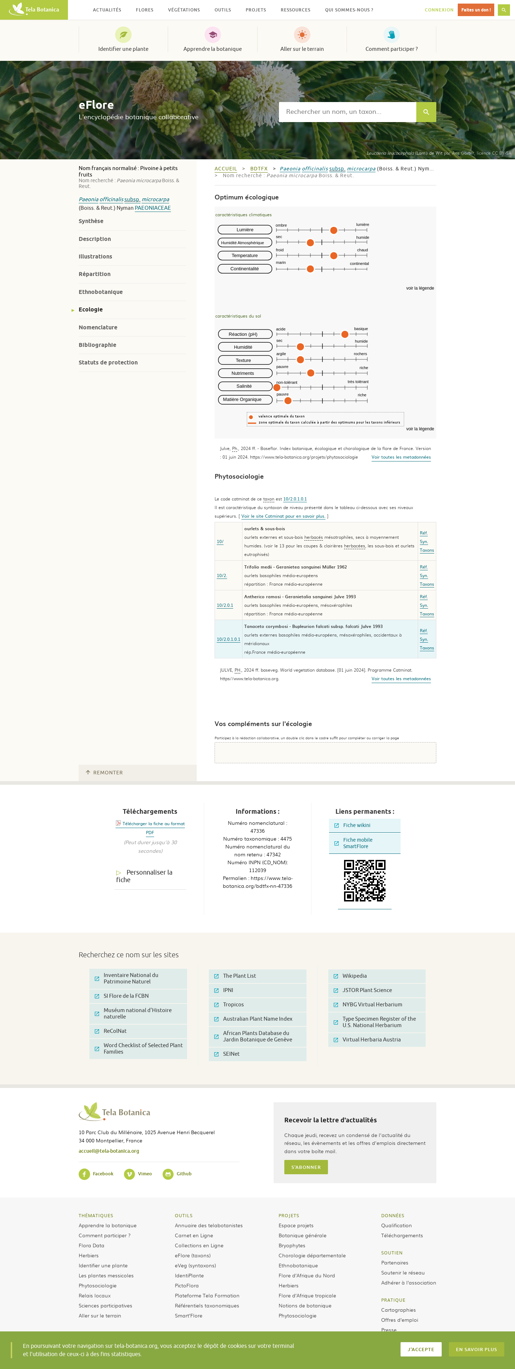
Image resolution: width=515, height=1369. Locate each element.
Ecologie (91, 309)
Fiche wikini (352, 825)
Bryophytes (292, 1245)
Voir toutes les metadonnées (401, 457)
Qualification (396, 1225)
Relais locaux (95, 1295)
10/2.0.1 (225, 605)
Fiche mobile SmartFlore (353, 843)
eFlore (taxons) (193, 1255)
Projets (289, 1215)
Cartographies (398, 1309)
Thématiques (96, 1215)
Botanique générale (303, 1235)
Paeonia (88, 199)
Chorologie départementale (312, 1255)
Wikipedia (350, 976)
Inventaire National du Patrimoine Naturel (126, 978)
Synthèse (91, 221)
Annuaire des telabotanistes (209, 1225)
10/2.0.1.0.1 (295, 498)
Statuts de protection (108, 362)
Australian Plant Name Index (253, 1019)
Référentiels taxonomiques (207, 1305)
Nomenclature (98, 327)
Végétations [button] (184, 10)
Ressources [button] (295, 10)
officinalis (111, 199)
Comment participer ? (392, 49)
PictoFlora (187, 1285)
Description (95, 239)
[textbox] (347, 112)
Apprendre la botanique (212, 49)
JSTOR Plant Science (363, 990)
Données (392, 1215)
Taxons (427, 550)
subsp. (132, 199)
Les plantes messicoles (106, 1275)
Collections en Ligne (199, 1245)
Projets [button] (256, 10)
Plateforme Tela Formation (207, 1295)
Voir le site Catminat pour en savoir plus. (283, 516)
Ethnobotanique (101, 292)
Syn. (424, 541)
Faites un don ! (476, 10)
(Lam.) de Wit (404, 153)
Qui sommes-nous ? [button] (349, 10)
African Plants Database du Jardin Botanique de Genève (253, 1036)
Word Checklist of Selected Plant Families (139, 1048)
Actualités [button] (107, 10)
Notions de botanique (305, 1305)
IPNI (223, 990)
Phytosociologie (98, 1285)
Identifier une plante (123, 49)
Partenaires (394, 1262)
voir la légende (420, 288)
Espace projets (296, 1225)
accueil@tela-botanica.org (109, 1151)
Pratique (393, 1300)
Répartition (95, 274)
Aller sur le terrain (302, 49)
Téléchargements (402, 1235)
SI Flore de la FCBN (122, 996)
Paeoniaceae (153, 208)
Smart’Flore (188, 1315)
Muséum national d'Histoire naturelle (133, 1013)
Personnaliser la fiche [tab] (144, 876)
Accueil (226, 169)
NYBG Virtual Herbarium (368, 1004)
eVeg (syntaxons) (195, 1265)
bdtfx (259, 169)
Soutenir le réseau (403, 1272)
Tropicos (229, 1004)
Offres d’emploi (399, 1319)
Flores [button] (144, 10)
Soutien (392, 1252)
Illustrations (95, 256)
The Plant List (235, 976)
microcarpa (155, 199)
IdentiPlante (189, 1275)
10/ (220, 541)
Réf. (424, 532)
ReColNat (111, 1031)
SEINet (227, 1054)
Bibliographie (97, 345)
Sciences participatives (105, 1305)
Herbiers (89, 1255)
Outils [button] (223, 10)
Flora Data (91, 1245)
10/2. (222, 575)
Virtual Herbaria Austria (367, 1039)
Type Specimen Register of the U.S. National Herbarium (375, 1022)
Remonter (104, 773)
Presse (389, 1329)
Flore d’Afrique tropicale (307, 1295)
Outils (184, 1215)
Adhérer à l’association (408, 1282)
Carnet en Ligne (194, 1235)
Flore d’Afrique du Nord (307, 1275)
